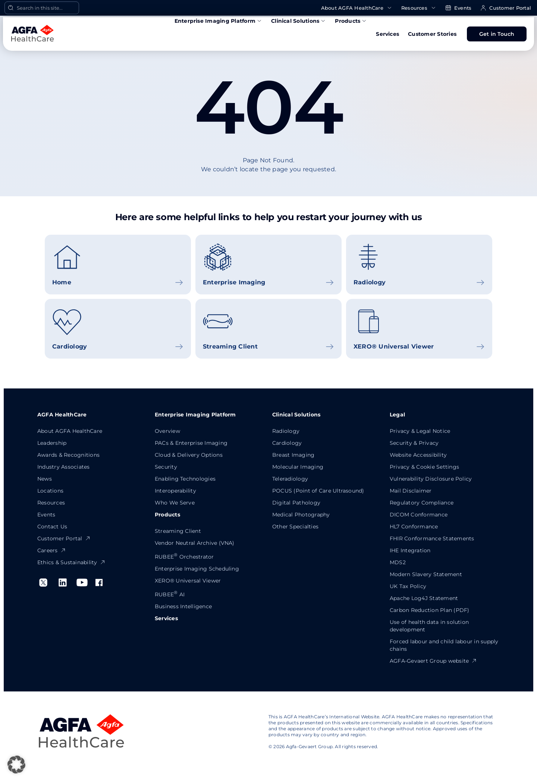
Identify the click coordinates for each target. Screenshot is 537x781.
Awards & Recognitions (68, 455)
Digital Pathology (296, 502)
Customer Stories (432, 34)
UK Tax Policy (408, 586)
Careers (51, 550)
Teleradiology (290, 478)
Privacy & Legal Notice (420, 431)
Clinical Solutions (298, 21)
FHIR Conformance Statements (432, 538)
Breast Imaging (293, 455)
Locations (50, 490)
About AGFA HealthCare (356, 8)
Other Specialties (295, 526)
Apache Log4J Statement (424, 598)
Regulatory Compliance (421, 502)
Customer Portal (505, 8)
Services (387, 34)
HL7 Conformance (414, 526)
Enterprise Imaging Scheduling (197, 568)
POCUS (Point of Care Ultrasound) (318, 490)
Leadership (51, 443)
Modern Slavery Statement (426, 574)
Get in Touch (497, 34)
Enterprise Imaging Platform (218, 21)
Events (458, 8)
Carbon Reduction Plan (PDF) (429, 610)
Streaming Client (178, 531)
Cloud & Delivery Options (189, 455)
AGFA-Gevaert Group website (433, 660)
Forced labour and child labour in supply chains (444, 645)
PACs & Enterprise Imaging (191, 443)
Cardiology (287, 443)
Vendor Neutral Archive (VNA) (195, 543)
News (44, 478)
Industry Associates (63, 466)
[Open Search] (41, 7)
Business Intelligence (183, 606)
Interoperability (175, 490)
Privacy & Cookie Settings (424, 466)
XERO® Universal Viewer (188, 580)
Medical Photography (301, 514)
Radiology (285, 431)
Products (351, 21)
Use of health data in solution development (429, 626)
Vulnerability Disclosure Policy (431, 478)
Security (166, 466)
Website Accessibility (418, 455)
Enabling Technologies (185, 478)
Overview (167, 431)
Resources (418, 8)
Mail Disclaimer (411, 490)
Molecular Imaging (297, 466)
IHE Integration (410, 550)
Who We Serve (175, 502)
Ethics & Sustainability (71, 562)
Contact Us (52, 526)
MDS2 (398, 562)
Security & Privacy (414, 443)
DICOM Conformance (419, 514)
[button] (16, 764)
